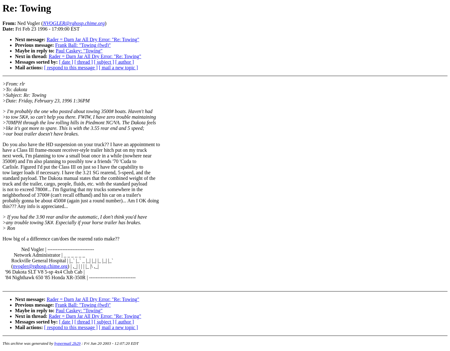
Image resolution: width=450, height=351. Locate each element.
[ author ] (124, 62)
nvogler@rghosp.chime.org (40, 266)
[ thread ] (83, 62)
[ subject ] (104, 62)
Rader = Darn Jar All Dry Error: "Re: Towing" (93, 39)
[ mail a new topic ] (118, 67)
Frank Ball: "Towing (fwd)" (83, 45)
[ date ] (66, 62)
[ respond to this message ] (71, 67)
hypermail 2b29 (67, 343)
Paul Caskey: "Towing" (79, 50)
